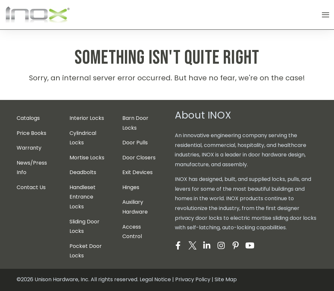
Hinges (130, 187)
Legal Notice (155, 279)
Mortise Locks (86, 157)
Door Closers (139, 157)
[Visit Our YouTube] (249, 245)
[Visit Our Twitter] (192, 245)
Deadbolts (82, 172)
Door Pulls (135, 142)
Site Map (226, 279)
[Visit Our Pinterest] (235, 245)
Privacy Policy (192, 279)
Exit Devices (137, 172)
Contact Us (31, 187)
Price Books (31, 133)
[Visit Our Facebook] (178, 245)
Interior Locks (86, 118)
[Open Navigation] (325, 14)
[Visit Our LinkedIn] (206, 245)
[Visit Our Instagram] (221, 245)
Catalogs (28, 118)
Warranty (29, 148)
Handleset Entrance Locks (82, 197)
